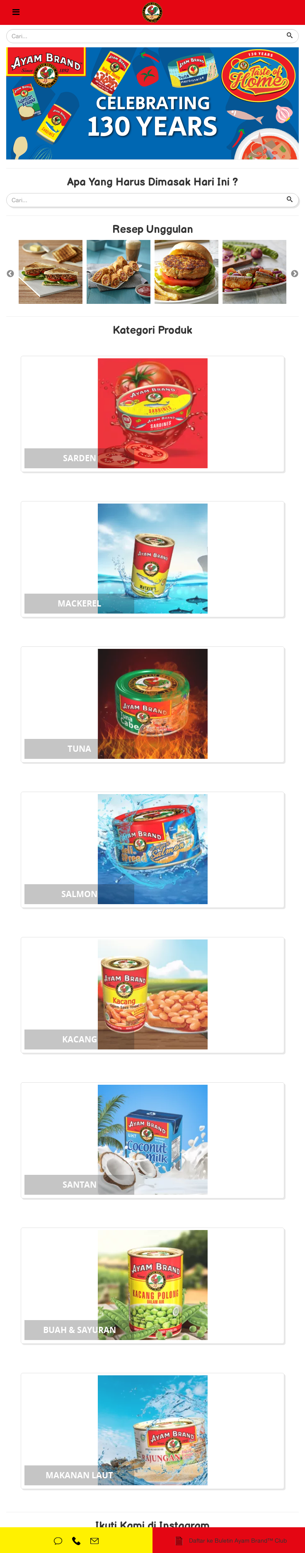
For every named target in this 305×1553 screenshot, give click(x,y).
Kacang (79, 1039)
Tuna (79, 748)
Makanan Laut (79, 1475)
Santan (80, 1184)
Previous (10, 274)
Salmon (79, 894)
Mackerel (79, 603)
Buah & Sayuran (79, 1329)
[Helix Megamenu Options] (15, 12)
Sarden (79, 458)
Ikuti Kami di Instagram (152, 1526)
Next (294, 274)
